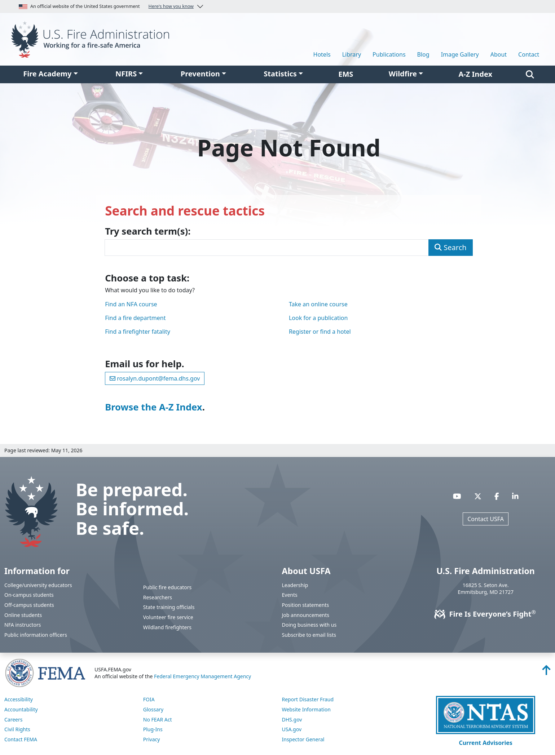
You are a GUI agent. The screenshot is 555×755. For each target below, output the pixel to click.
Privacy (151, 739)
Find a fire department (135, 318)
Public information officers (35, 634)
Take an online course (318, 304)
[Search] (530, 74)
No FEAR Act (157, 719)
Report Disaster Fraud (308, 699)
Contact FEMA (20, 739)
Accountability (21, 709)
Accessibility (18, 699)
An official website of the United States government (106, 6)
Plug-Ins (153, 729)
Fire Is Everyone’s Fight (485, 614)
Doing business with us (309, 624)
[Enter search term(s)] (267, 247)
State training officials (169, 607)
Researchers (157, 597)
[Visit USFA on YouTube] (457, 496)
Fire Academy (47, 74)
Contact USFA (485, 519)
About (498, 54)
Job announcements (306, 615)
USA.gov (292, 729)
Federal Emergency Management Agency (202, 676)
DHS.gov (292, 719)
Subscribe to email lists (309, 634)
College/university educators (38, 585)
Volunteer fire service (168, 617)
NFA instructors (22, 624)
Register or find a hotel (320, 332)
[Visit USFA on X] (477, 496)
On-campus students (29, 594)
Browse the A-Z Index (153, 407)
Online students (23, 615)
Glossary (153, 709)
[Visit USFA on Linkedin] (515, 496)
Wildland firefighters (167, 627)
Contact (528, 54)
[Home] (92, 39)
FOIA (149, 699)
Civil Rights (17, 729)
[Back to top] (546, 672)
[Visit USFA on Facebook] (497, 496)
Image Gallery (460, 54)
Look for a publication (318, 318)
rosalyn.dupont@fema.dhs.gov (155, 378)
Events (290, 594)
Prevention (200, 74)
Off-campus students (29, 604)
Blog (423, 54)
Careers (13, 719)
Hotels (322, 54)
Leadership (295, 585)
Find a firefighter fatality (137, 332)
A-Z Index (476, 74)
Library (351, 54)
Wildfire (403, 74)
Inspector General (303, 739)
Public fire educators (167, 587)
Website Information (306, 709)
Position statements (305, 604)
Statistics (280, 74)
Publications (389, 54)
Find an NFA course (131, 304)
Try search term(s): (147, 231)
